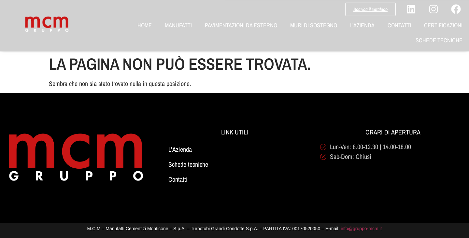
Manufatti (178, 25)
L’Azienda (362, 25)
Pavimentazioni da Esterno (241, 25)
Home (144, 25)
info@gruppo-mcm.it (361, 228)
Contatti (399, 25)
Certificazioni (443, 25)
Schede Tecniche (439, 40)
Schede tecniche (188, 164)
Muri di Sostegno (313, 25)
